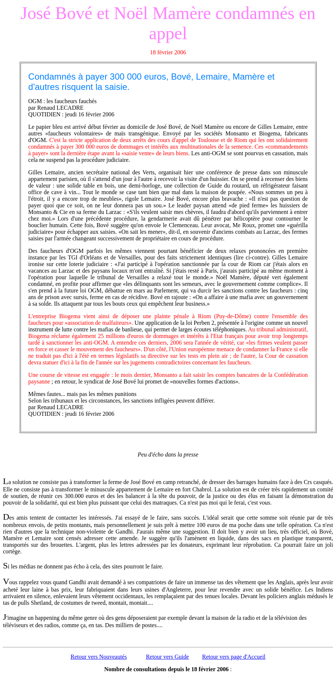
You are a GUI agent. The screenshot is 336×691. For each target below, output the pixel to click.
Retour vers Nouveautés (98, 657)
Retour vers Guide (167, 657)
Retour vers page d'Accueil (234, 657)
